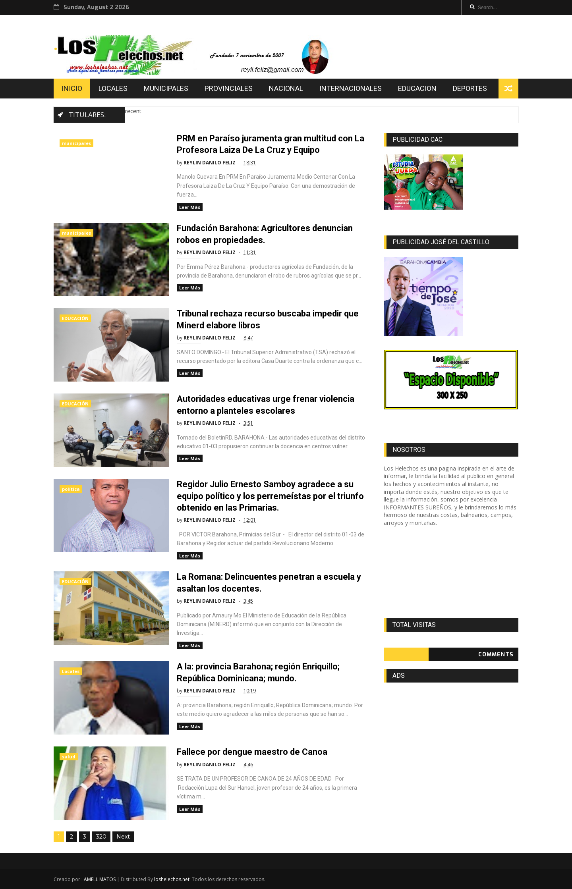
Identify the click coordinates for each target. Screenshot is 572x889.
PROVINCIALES (229, 88)
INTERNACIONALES (350, 88)
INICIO (72, 88)
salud (68, 757)
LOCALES (113, 88)
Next (123, 836)
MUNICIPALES (166, 88)
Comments (496, 654)
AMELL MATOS (100, 879)
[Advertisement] (451, 572)
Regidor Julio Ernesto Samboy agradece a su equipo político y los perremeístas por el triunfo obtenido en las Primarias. (270, 496)
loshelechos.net (171, 879)
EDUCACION (417, 88)
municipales (76, 143)
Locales (70, 671)
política (71, 489)
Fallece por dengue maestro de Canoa (252, 752)
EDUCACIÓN (75, 318)
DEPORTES (470, 88)
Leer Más (189, 207)
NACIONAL (286, 88)
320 (101, 836)
